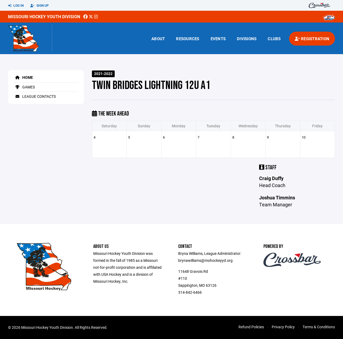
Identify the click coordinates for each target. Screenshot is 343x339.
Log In (16, 5)
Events (218, 38)
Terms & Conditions (319, 326)
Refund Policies (251, 326)
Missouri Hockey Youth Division (44, 16)
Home (23, 77)
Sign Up (39, 5)
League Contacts (34, 96)
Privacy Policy (283, 326)
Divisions (246, 38)
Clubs (274, 38)
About (158, 38)
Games (24, 87)
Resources (187, 38)
